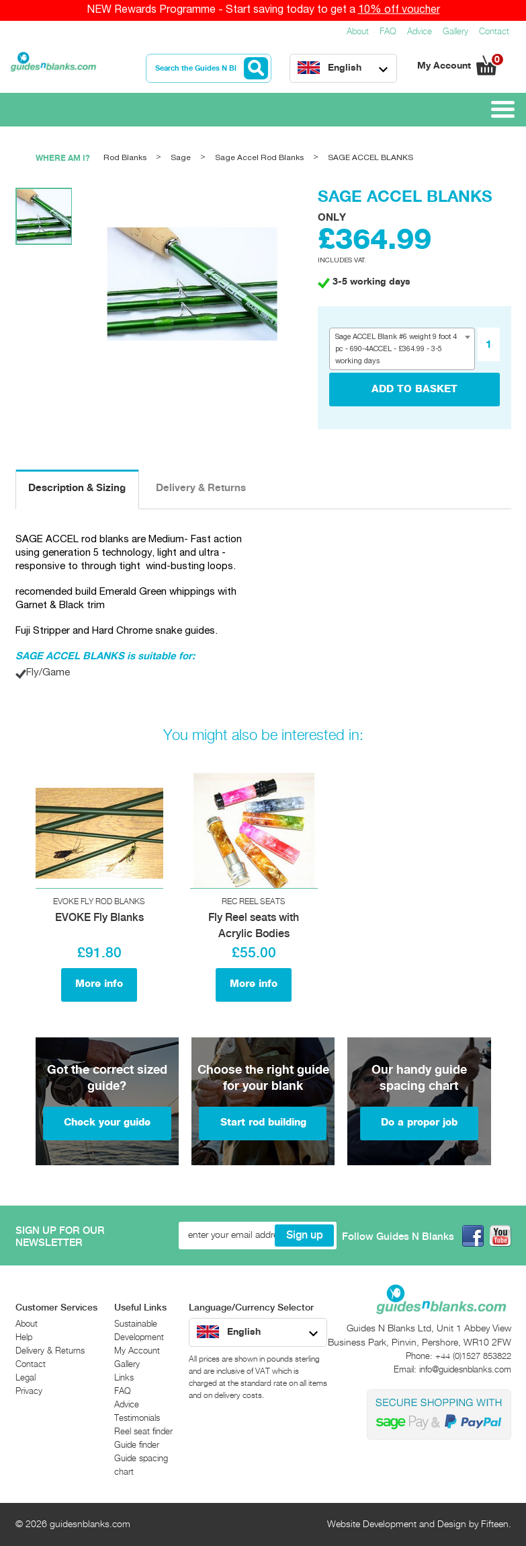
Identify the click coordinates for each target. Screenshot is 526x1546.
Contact (494, 32)
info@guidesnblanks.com (465, 1370)
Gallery (455, 32)
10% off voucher (399, 10)
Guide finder (136, 1445)
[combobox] (402, 349)
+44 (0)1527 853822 (473, 1356)
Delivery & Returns (201, 488)
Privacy (28, 1391)
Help (23, 1337)
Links (124, 1378)
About (358, 32)
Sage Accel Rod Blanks (259, 157)
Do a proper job (419, 1122)
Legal (25, 1378)
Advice (419, 32)
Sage (181, 157)
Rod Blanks (124, 157)
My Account (445, 66)
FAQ (388, 32)
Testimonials (137, 1418)
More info (99, 984)
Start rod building (263, 1122)
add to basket (414, 389)
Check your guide (107, 1122)
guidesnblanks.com (90, 1524)
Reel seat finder (143, 1432)
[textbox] (402, 348)
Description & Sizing (77, 488)
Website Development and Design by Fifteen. (419, 1524)
